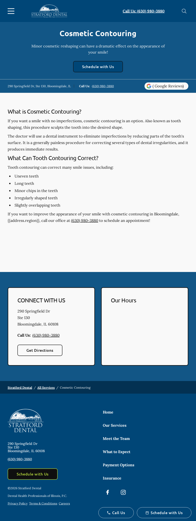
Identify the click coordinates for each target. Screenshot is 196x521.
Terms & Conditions (43, 503)
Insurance (112, 478)
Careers (64, 503)
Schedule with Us (98, 66)
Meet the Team (116, 438)
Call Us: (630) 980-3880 (144, 11)
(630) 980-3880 (103, 86)
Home (108, 412)
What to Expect (116, 451)
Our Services (115, 425)
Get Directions (39, 350)
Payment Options (118, 464)
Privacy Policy (18, 503)
